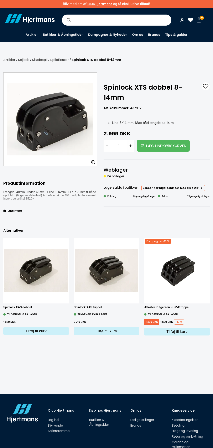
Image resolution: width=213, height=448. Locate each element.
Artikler (32, 34)
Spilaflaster (59, 59)
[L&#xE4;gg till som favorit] (206, 86)
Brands (154, 34)
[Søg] (68, 20)
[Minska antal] (107, 146)
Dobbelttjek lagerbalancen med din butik (170, 188)
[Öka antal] (130, 146)
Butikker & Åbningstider (63, 34)
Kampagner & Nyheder (107, 34)
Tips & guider (176, 34)
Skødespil (39, 59)
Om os (137, 34)
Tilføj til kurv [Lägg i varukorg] (36, 331)
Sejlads (23, 59)
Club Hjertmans (99, 4)
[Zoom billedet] (92, 161)
